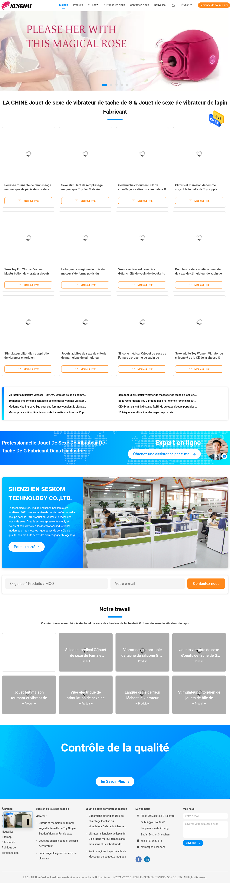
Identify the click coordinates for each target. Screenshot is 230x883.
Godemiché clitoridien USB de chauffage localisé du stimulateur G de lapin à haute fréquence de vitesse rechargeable (106, 821)
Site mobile (8, 842)
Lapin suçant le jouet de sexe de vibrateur (58, 856)
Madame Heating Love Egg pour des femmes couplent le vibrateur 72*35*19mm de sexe (48, 407)
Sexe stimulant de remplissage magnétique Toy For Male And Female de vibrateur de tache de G (84, 189)
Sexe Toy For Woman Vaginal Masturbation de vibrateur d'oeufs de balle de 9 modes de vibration (27, 273)
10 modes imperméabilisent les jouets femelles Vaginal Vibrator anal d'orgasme (48, 401)
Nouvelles (7, 831)
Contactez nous (206, 583)
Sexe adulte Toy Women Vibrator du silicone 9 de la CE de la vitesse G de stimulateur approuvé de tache (199, 358)
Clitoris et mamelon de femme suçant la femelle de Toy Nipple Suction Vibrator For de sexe (196, 189)
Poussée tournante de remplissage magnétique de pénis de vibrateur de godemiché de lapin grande (27, 189)
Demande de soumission (213, 5)
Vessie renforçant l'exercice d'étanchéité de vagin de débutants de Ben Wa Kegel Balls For (141, 273)
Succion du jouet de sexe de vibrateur (52, 812)
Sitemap (7, 836)
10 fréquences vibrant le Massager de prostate (145, 413)
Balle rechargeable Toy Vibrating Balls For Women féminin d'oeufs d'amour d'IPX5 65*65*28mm (157, 401)
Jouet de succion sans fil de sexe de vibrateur (58, 843)
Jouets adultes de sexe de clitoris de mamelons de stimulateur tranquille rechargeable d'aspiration (85, 358)
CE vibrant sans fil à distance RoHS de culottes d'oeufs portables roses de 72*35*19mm (157, 407)
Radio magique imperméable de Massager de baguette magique (107, 854)
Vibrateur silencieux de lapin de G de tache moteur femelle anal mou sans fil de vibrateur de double (107, 839)
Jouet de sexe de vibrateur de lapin (106, 808)
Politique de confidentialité (10, 850)
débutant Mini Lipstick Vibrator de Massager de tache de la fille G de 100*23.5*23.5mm (157, 396)
